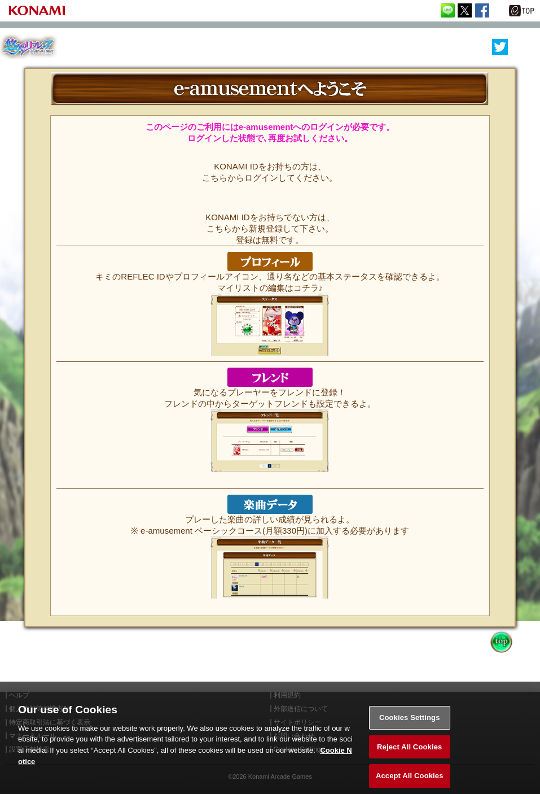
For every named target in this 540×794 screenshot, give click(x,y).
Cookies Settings (409, 722)
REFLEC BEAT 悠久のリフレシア (28, 47)
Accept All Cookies (410, 781)
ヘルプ (19, 695)
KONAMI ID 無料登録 (269, 203)
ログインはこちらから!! (269, 152)
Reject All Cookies (409, 752)
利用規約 (287, 695)
